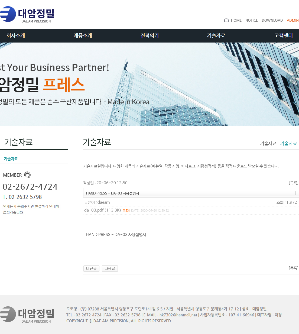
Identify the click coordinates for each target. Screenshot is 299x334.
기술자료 (9, 159)
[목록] (293, 183)
